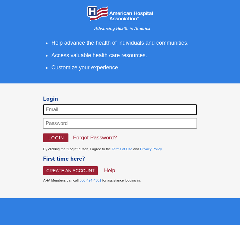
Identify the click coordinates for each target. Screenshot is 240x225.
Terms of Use (122, 149)
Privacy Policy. (151, 149)
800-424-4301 (91, 180)
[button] (55, 137)
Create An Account (70, 170)
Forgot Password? (95, 137)
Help (109, 170)
